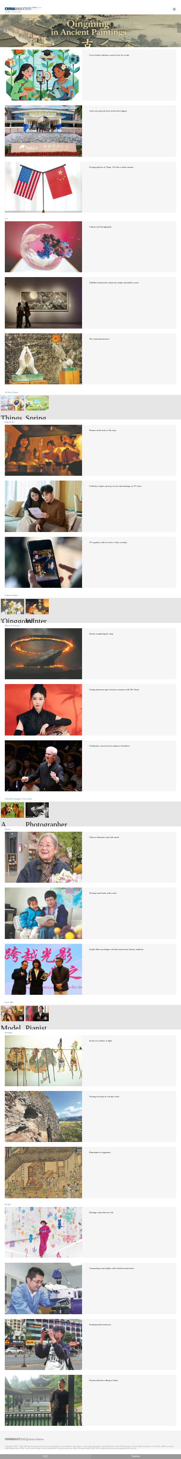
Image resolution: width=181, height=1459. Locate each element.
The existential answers (99, 339)
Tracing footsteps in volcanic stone (104, 1096)
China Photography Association (18, 799)
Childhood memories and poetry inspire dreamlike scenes (114, 282)
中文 (45, 1456)
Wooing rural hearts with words (102, 893)
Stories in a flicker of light (100, 1041)
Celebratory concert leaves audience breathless (109, 746)
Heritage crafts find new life (101, 1212)
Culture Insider (11, 595)
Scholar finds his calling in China (103, 1380)
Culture (16, 12)
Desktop (135, 1456)
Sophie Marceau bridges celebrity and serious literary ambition (116, 949)
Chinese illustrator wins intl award (104, 837)
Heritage (8, 1032)
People (8, 1204)
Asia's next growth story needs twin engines (108, 111)
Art (6, 218)
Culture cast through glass (100, 227)
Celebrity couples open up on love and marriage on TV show (115, 486)
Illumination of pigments (100, 1152)
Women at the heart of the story (102, 430)
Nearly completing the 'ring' (101, 634)
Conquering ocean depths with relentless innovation (111, 1268)
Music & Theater (12, 625)
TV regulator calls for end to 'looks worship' (108, 542)
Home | (8, 12)
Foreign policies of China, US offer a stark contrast (111, 167)
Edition (37, 8)
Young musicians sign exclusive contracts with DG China (114, 689)
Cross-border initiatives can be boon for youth (109, 55)
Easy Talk (9, 1002)
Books (7, 829)
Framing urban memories (100, 1324)
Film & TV (9, 422)
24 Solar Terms (11, 392)
